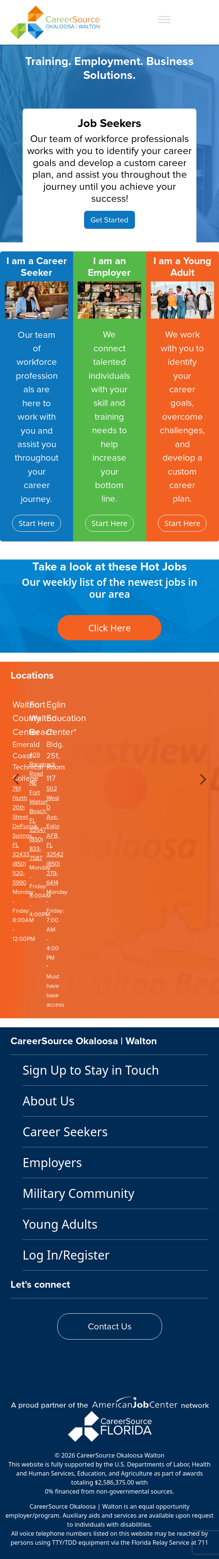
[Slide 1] (103, 232)
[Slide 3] (130, 232)
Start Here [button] (36, 523)
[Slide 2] (116, 232)
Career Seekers (65, 1132)
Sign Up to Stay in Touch (91, 1070)
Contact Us (110, 1326)
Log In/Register (66, 1255)
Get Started (109, 219)
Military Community (78, 1193)
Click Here (109, 627)
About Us (49, 1101)
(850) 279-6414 (53, 873)
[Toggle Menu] (164, 19)
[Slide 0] (89, 232)
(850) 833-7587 (36, 848)
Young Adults (60, 1224)
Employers (52, 1162)
